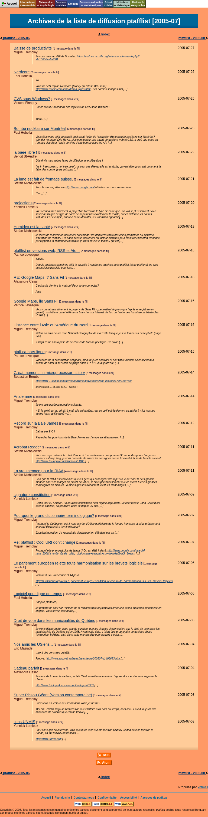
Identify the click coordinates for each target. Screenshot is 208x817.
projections (23, 203)
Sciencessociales (61, 4)
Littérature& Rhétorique (122, 4)
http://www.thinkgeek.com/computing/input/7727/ (64, 685)
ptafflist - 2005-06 (15, 38)
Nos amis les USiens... (33, 644)
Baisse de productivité (33, 48)
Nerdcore (22, 72)
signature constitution (32, 495)
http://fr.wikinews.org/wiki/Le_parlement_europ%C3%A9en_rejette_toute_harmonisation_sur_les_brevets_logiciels (104, 581)
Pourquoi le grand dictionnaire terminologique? (54, 515)
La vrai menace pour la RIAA (38, 471)
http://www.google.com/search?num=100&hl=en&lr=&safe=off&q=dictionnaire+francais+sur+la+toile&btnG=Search (90, 552)
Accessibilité (128, 797)
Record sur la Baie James (36, 423)
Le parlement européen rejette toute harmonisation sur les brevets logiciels (78, 563)
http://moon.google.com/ (80, 187)
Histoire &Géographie (138, 4)
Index (104, 34)
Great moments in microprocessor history (49, 372)
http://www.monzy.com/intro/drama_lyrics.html (62, 89)
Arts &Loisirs (109, 4)
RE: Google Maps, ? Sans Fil (39, 277)
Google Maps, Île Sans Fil (36, 301)
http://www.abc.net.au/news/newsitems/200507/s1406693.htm (83, 658)
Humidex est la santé (32, 227)
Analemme (23, 396)
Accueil (46, 797)
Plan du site (62, 797)
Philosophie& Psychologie (45, 4)
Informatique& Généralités (27, 4)
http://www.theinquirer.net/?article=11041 (59, 461)
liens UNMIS (24, 722)
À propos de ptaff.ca (154, 797)
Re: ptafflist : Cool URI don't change (44, 542)
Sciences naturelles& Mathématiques (91, 4)
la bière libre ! (25, 152)
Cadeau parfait (26, 668)
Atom (106, 762)
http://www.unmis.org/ (48, 738)
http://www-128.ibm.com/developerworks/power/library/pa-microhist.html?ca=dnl (83, 380)
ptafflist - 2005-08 (193, 38)
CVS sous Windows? (32, 99)
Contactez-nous (84, 797)
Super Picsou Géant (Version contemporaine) (53, 695)
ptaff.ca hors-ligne (29, 352)
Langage (73, 3)
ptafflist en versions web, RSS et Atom (47, 250)
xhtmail (203, 787)
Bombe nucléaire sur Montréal (40, 128)
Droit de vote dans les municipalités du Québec (54, 620)
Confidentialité (107, 797)
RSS (106, 755)
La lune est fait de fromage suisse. (43, 179)
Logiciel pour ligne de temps (38, 594)
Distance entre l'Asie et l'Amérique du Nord (50, 325)
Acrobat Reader (27, 447)
